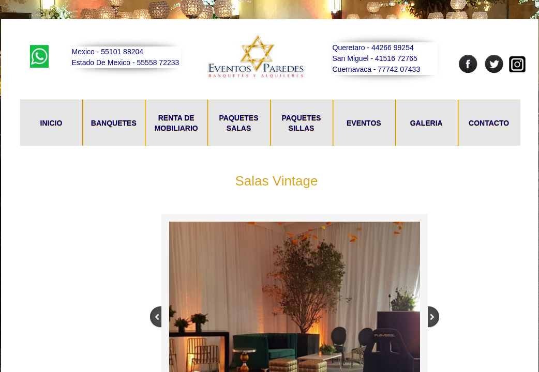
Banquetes (114, 123)
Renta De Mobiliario (176, 123)
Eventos (364, 123)
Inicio (51, 123)
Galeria (426, 123)
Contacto (489, 123)
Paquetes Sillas (301, 123)
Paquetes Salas (239, 123)
